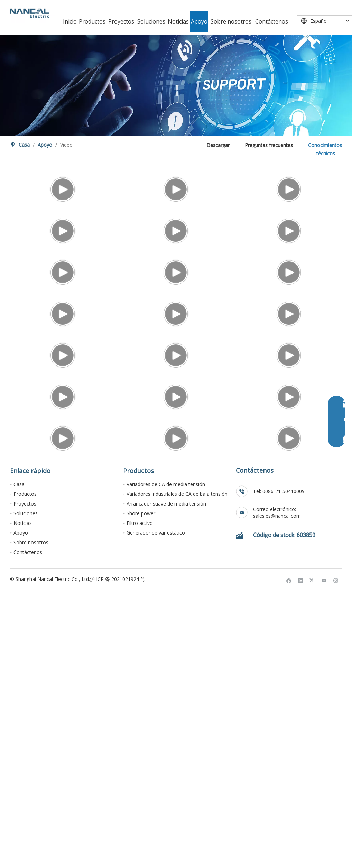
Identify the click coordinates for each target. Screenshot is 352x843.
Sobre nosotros (30, 793)
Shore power (141, 764)
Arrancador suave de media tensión (166, 755)
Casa (19, 735)
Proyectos (24, 755)
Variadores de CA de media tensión (166, 735)
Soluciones (25, 764)
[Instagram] (336, 831)
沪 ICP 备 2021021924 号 (117, 830)
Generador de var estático (156, 784)
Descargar (218, 145)
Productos (25, 745)
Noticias (22, 774)
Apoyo (20, 784)
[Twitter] (312, 831)
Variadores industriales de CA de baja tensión (177, 745)
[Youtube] (324, 831)
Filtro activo (140, 774)
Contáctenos (27, 803)
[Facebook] (289, 831)
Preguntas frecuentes (269, 145)
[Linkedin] (300, 831)
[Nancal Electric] (29, 13)
